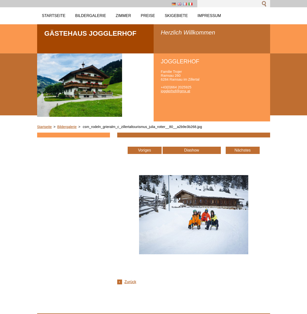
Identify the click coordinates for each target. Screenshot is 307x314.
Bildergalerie (67, 127)
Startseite (44, 127)
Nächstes (242, 150)
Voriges (144, 150)
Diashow (191, 150)
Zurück (130, 282)
